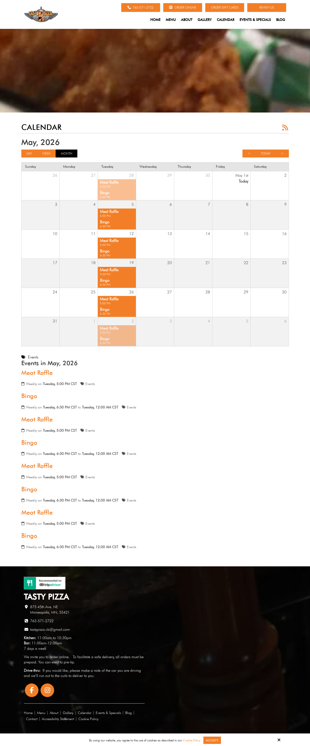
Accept (212, 740)
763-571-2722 (141, 7)
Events (90, 384)
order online (59, 657)
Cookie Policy (191, 740)
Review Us (266, 7)
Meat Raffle (37, 372)
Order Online (182, 7)
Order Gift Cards (224, 7)
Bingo (29, 395)
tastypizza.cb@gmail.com (50, 629)
